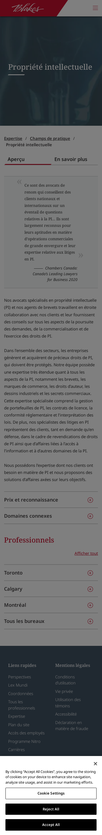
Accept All (51, 824)
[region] (51, 795)
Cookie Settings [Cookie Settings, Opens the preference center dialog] (51, 793)
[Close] (95, 764)
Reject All (51, 809)
